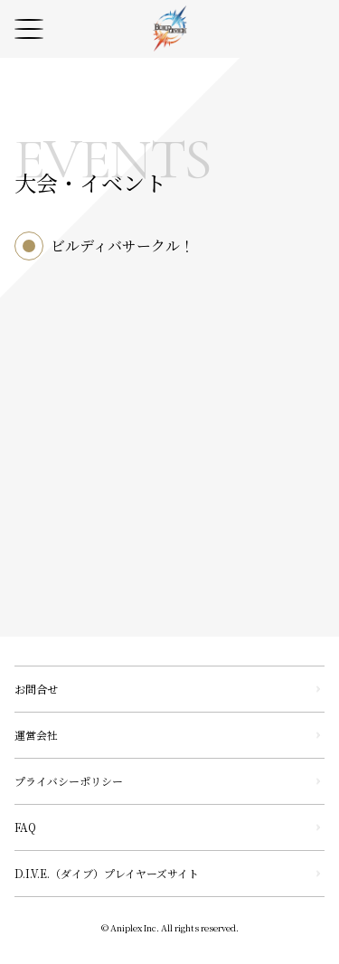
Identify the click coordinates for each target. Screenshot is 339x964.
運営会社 (36, 734)
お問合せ (36, 688)
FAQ (25, 827)
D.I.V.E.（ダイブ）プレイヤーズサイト (106, 873)
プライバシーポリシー (68, 781)
